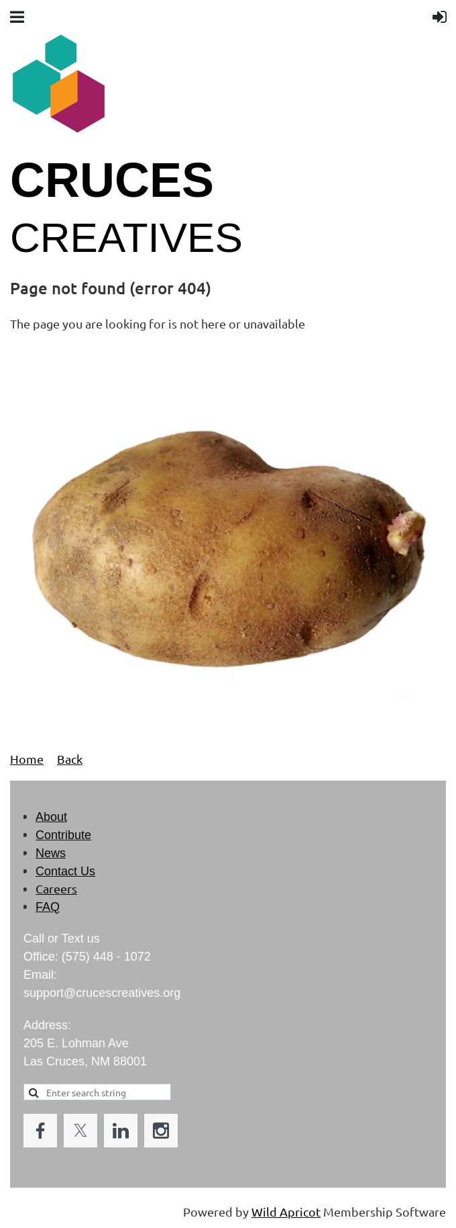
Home (27, 759)
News (51, 853)
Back (69, 759)
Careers (56, 888)
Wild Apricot (286, 1211)
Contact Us (65, 871)
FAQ (48, 907)
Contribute (63, 835)
